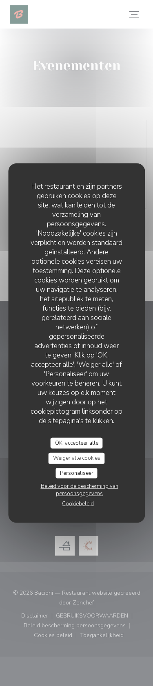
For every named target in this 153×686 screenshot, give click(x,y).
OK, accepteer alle (76, 442)
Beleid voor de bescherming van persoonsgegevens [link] (79, 490)
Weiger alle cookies (76, 458)
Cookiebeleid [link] (78, 503)
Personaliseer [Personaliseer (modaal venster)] (76, 472)
